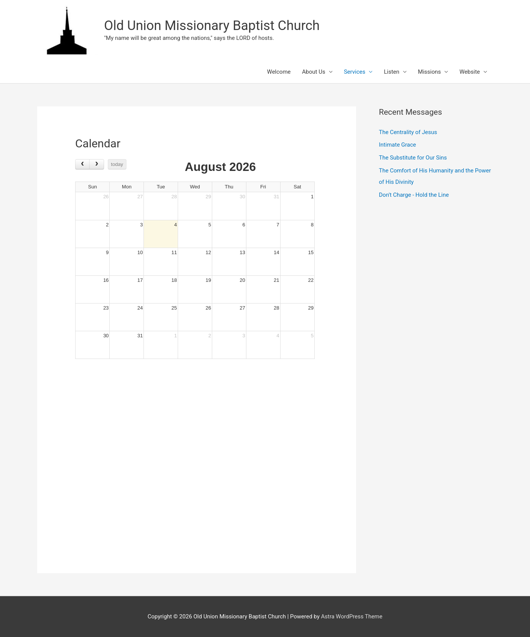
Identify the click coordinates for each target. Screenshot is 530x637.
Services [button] (355, 71)
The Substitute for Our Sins (413, 157)
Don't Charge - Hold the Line (414, 194)
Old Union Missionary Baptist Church (212, 25)
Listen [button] (391, 71)
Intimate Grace (397, 144)
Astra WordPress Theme (352, 616)
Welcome (278, 71)
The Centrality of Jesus (408, 132)
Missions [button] (429, 71)
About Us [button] (313, 71)
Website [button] (469, 71)
